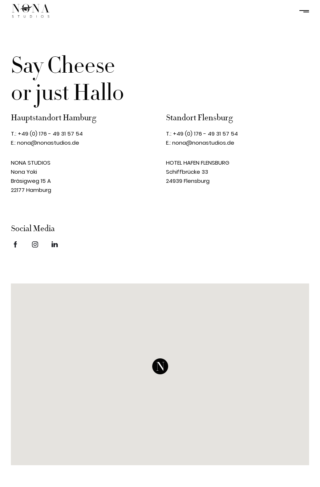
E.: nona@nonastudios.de (45, 142)
